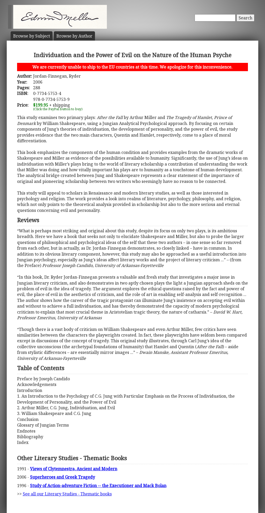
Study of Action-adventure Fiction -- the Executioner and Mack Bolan (98, 485)
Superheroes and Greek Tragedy (62, 477)
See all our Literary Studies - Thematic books (67, 494)
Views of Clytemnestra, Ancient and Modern (73, 469)
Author (74, 36)
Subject (31, 36)
